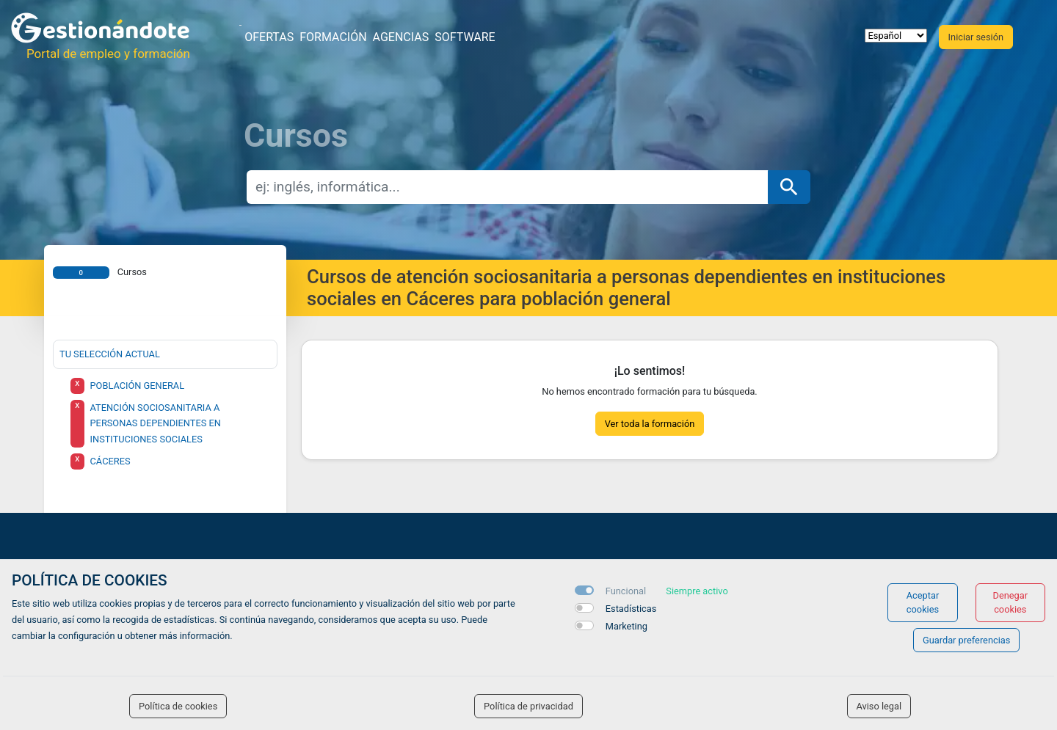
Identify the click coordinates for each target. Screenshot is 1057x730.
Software (465, 37)
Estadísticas (631, 608)
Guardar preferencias (966, 640)
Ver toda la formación (650, 423)
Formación (332, 37)
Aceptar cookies (923, 602)
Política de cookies (178, 706)
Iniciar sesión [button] (975, 37)
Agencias (401, 37)
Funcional (626, 590)
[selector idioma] (896, 36)
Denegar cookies (1010, 602)
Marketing (626, 626)
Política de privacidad (528, 706)
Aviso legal (879, 706)
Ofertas (269, 37)
